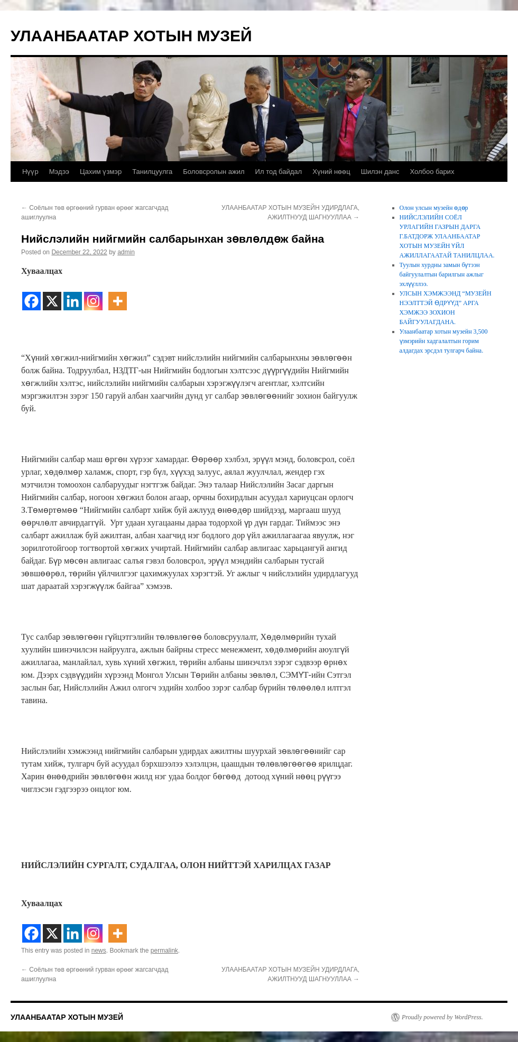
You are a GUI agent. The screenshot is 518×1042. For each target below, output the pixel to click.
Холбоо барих (432, 172)
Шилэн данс (380, 172)
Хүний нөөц (331, 172)
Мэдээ (59, 172)
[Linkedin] (72, 294)
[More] (117, 294)
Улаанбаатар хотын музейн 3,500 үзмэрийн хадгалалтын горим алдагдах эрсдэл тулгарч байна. (444, 341)
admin (126, 252)
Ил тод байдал (278, 172)
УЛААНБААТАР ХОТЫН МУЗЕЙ (131, 35)
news (98, 950)
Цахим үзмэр (101, 172)
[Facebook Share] (105, 289)
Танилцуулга (152, 172)
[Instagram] (93, 294)
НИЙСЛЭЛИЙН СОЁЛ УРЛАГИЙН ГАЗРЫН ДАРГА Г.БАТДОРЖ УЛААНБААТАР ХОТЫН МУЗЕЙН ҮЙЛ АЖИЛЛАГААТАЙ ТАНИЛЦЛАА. (447, 236)
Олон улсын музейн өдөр (434, 207)
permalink (164, 950)
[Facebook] (31, 294)
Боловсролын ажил (213, 172)
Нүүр (30, 172)
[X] (52, 294)
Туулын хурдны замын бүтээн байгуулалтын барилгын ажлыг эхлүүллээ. (442, 274)
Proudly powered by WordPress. (442, 1017)
